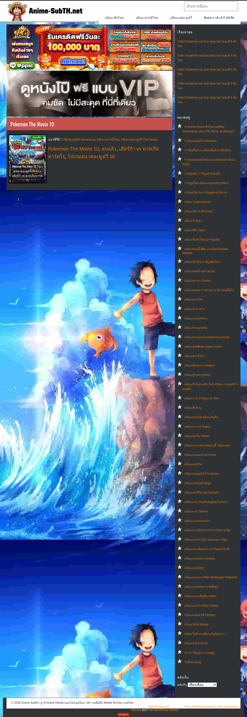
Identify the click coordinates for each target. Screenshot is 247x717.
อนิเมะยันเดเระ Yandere (199, 365)
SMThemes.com (158, 706)
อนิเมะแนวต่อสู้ (194, 568)
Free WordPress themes (200, 706)
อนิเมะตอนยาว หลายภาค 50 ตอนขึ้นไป (209, 290)
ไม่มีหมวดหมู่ (193, 662)
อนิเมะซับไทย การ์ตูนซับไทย (202, 262)
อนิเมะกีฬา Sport (195, 230)
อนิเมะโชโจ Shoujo (197, 624)
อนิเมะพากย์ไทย (147, 17)
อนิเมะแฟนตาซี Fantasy (200, 615)
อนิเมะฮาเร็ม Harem (197, 436)
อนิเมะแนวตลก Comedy (200, 558)
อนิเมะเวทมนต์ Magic (198, 483)
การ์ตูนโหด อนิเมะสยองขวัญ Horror (207, 183)
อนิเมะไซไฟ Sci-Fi (196, 643)
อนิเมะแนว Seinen (196, 511)
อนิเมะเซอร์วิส (193, 464)
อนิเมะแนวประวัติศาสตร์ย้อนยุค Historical (211, 577)
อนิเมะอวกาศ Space (197, 426)
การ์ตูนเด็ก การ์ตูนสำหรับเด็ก (202, 173)
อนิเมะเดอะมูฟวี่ (181, 17)
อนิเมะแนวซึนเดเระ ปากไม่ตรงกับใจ (207, 549)
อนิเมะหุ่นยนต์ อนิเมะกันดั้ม (201, 417)
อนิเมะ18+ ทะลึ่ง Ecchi (199, 211)
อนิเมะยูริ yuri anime (197, 375)
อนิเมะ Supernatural (197, 202)
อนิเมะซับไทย (114, 17)
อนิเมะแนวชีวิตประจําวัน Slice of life (207, 530)
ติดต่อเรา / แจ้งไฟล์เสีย (219, 17)
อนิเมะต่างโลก (193, 299)
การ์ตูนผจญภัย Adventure (201, 141)
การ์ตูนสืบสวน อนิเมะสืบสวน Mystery (208, 150)
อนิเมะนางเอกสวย (196, 318)
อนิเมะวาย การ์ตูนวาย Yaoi (202, 398)
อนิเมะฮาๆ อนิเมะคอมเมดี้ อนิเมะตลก (208, 445)
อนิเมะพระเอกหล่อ (196, 328)
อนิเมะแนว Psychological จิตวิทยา (206, 502)
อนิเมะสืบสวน (193, 407)
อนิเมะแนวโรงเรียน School (201, 605)
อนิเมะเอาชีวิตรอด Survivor (202, 492)
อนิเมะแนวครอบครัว (197, 521)
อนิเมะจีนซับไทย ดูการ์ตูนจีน (202, 239)
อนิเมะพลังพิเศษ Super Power (203, 346)
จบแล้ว (109, 148)
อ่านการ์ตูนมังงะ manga (199, 652)
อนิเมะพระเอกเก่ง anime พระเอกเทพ (207, 337)
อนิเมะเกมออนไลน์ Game (200, 455)
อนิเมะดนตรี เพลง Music (200, 271)
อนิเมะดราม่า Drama (198, 280)
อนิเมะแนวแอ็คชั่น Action (200, 596)
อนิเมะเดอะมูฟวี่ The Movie (202, 473)
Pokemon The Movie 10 (73, 148)
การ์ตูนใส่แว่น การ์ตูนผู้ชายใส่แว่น (206, 192)
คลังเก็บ (182, 685)
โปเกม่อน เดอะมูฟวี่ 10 (91, 156)
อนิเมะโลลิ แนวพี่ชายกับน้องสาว (205, 634)
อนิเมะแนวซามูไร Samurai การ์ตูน (206, 539)
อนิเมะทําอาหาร (195, 309)
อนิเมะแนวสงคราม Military (201, 586)
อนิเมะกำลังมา (194, 220)
